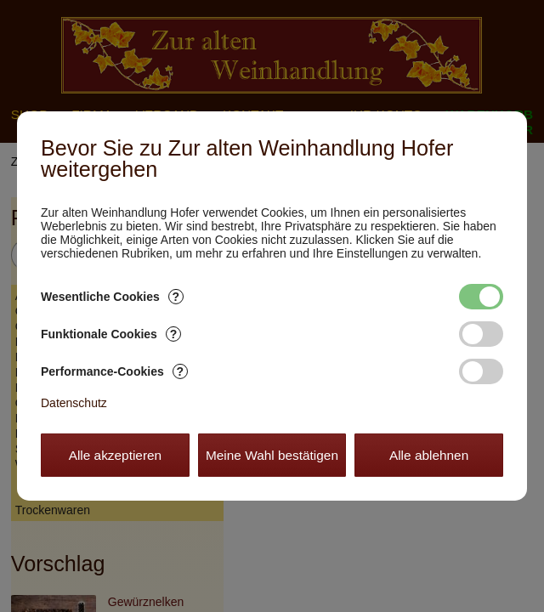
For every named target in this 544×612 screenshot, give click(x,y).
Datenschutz (74, 403)
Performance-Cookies (114, 371)
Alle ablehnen (428, 455)
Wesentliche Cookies (112, 296)
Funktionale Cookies (111, 334)
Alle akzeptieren (115, 455)
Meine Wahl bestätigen (272, 455)
